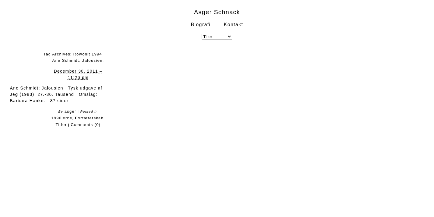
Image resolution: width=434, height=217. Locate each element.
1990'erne (61, 118)
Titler (61, 124)
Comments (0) (86, 124)
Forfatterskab (89, 118)
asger (70, 111)
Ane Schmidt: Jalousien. (78, 60)
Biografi (200, 24)
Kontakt (233, 24)
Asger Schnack (217, 12)
